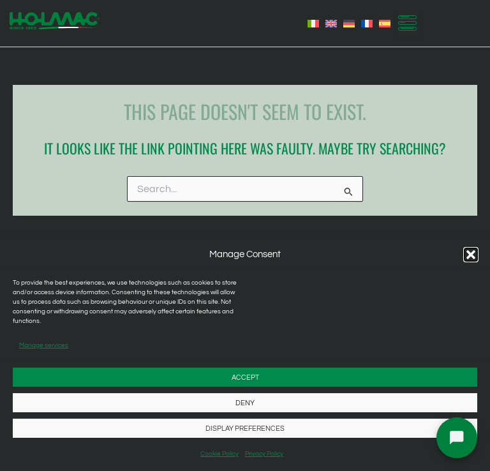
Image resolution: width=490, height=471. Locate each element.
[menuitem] (313, 24)
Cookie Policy (219, 454)
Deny (245, 403)
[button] (470, 254)
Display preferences (245, 428)
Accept (245, 377)
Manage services (43, 345)
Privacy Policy (264, 454)
